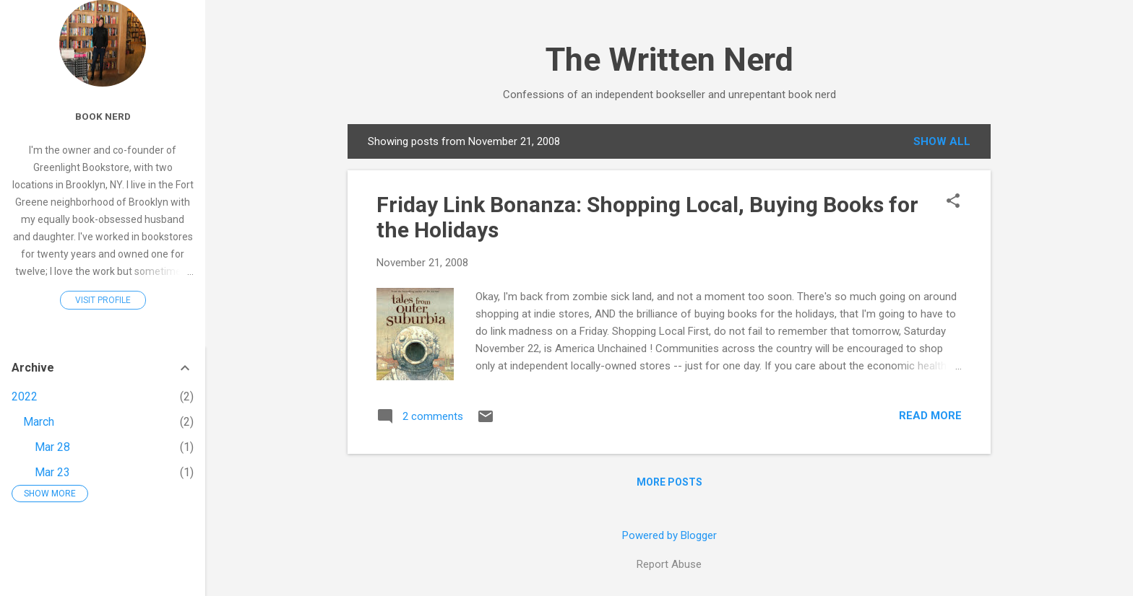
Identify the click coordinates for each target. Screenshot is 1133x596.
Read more (930, 415)
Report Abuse (669, 564)
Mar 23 (52, 472)
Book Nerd (103, 116)
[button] (953, 202)
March (38, 422)
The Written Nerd (669, 59)
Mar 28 (52, 447)
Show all (941, 141)
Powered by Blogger (669, 535)
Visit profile (103, 300)
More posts (669, 482)
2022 (25, 396)
